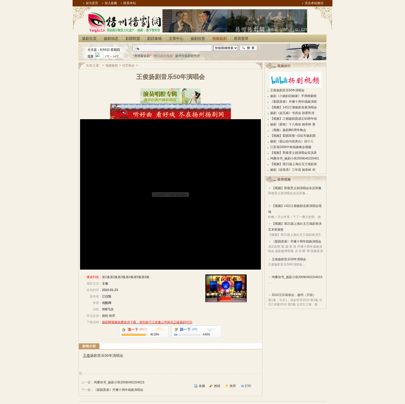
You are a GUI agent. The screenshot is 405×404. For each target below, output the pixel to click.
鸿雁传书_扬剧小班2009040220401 (294, 158)
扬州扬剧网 (123, 22)
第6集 (146, 277)
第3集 (122, 277)
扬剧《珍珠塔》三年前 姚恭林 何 (292, 170)
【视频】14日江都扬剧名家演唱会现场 (295, 209)
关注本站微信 (314, 3)
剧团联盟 (133, 38)
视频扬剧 (219, 38)
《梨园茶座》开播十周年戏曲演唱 (293, 101)
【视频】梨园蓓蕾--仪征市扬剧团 (293, 136)
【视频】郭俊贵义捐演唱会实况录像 (296, 188)
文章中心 (176, 38)
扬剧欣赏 (198, 38)
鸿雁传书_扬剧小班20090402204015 (119, 382)
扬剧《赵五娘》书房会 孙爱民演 (292, 113)
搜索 (248, 48)
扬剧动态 (111, 38)
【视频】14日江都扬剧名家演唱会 (293, 107)
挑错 (105, 316)
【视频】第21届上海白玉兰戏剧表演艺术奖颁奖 (295, 226)
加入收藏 (111, 3)
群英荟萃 (241, 38)
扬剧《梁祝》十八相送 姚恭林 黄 (292, 124)
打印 (248, 386)
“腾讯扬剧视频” (163, 56)
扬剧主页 (89, 38)
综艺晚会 (128, 65)
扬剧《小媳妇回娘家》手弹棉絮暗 (293, 96)
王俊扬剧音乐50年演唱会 (287, 90)
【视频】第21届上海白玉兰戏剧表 (293, 164)
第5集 (138, 277)
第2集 (114, 277)
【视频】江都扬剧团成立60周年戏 (293, 118)
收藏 (202, 386)
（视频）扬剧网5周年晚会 (288, 130)
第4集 (130, 277)
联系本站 (129, 3)
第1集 (106, 277)
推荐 (112, 316)
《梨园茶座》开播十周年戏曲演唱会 (118, 390)
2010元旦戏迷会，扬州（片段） (294, 295)
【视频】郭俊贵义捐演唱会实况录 (293, 153)
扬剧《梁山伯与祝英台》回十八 (292, 141)
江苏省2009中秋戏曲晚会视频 (290, 147)
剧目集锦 (154, 38)
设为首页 (92, 3)
